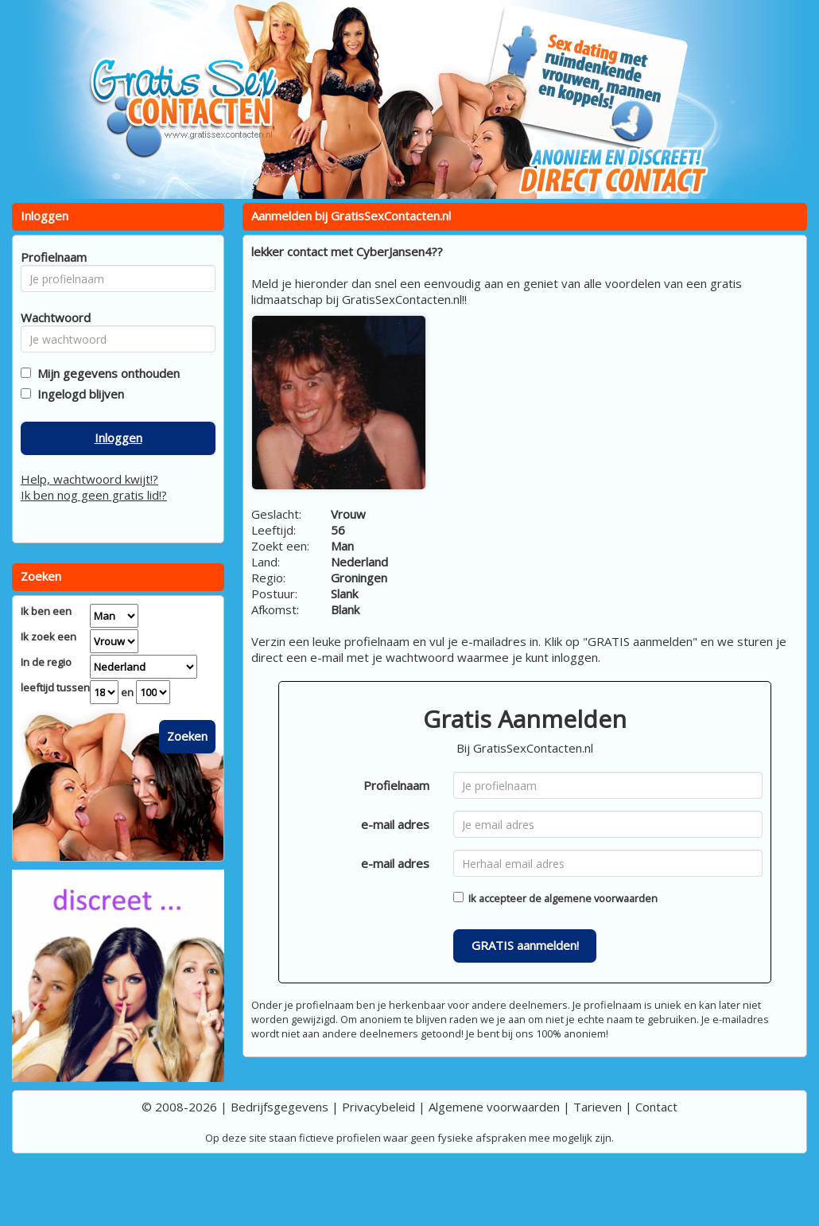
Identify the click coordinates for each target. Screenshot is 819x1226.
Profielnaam (396, 785)
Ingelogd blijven (77, 394)
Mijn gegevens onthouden (105, 373)
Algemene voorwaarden (494, 1107)
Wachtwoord (51, 317)
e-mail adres (395, 824)
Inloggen (118, 438)
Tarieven (597, 1107)
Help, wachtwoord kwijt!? (89, 479)
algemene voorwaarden (601, 898)
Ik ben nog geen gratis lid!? (94, 495)
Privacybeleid (378, 1107)
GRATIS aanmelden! (525, 945)
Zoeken (187, 736)
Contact (656, 1107)
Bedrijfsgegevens (279, 1107)
